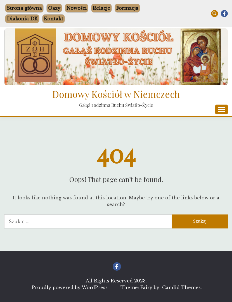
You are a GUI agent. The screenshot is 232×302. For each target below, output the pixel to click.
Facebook (224, 13)
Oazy (54, 8)
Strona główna (24, 8)
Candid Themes (181, 287)
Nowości (77, 8)
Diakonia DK (22, 19)
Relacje (101, 8)
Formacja (127, 8)
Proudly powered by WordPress (70, 287)
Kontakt (53, 19)
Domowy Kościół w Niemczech (116, 94)
